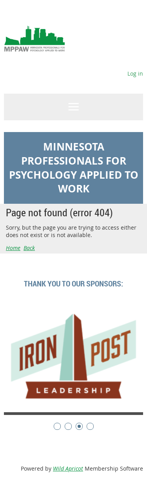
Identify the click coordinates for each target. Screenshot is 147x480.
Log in (135, 73)
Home (13, 248)
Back (29, 248)
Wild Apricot (68, 468)
